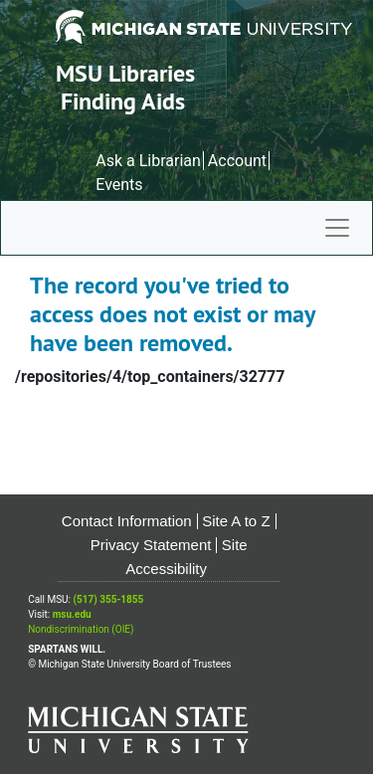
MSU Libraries (125, 73)
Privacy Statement (151, 544)
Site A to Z (236, 520)
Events (118, 184)
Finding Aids (123, 101)
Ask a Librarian (148, 160)
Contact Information (127, 520)
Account (237, 160)
